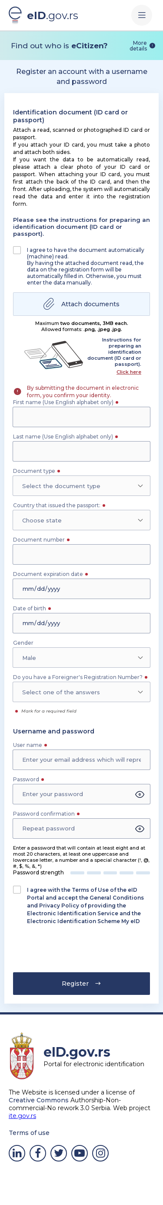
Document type (34, 471)
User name (27, 745)
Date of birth (29, 608)
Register (82, 983)
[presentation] (64, 951)
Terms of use (29, 1133)
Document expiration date (48, 574)
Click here (128, 372)
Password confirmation (44, 813)
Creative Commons (39, 1100)
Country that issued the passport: (56, 505)
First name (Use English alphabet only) (63, 402)
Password (26, 779)
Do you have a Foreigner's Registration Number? (78, 677)
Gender (23, 642)
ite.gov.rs (22, 1116)
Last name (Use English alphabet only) (63, 436)
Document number (39, 539)
